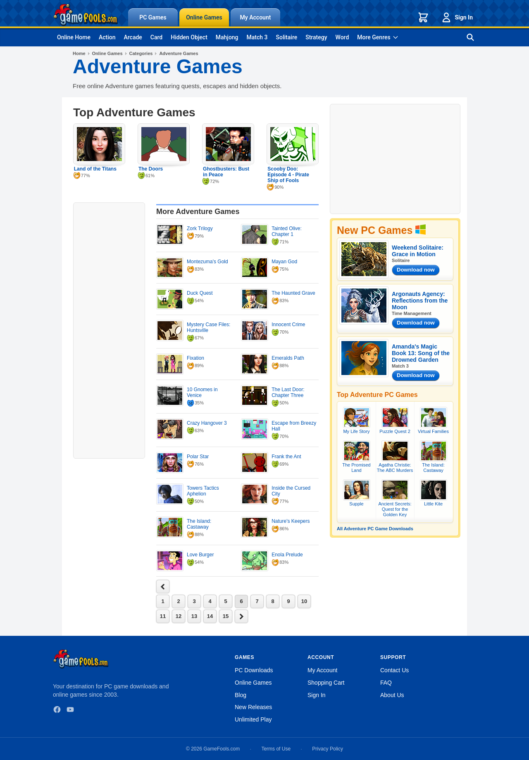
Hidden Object (189, 37)
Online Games (204, 17)
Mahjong (227, 37)
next (162, 586)
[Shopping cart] (423, 17)
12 (178, 616)
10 (304, 601)
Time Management (411, 313)
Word (342, 37)
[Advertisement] (109, 329)
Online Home (74, 37)
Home (79, 53)
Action (107, 37)
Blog (240, 695)
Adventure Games (178, 53)
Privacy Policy (327, 749)
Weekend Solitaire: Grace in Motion (417, 250)
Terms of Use (276, 749)
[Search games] (470, 37)
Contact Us (394, 670)
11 (163, 616)
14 (210, 616)
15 (226, 616)
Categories (141, 53)
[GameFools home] (85, 14)
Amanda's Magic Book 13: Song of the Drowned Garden (421, 353)
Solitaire (287, 37)
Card (156, 37)
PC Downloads (254, 670)
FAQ (386, 682)
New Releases (253, 707)
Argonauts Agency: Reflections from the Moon (420, 300)
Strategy (316, 37)
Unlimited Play (253, 719)
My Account (255, 17)
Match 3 (257, 37)
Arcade (133, 37)
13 (194, 616)
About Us (392, 695)
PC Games (153, 17)
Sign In (457, 17)
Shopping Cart (326, 682)
